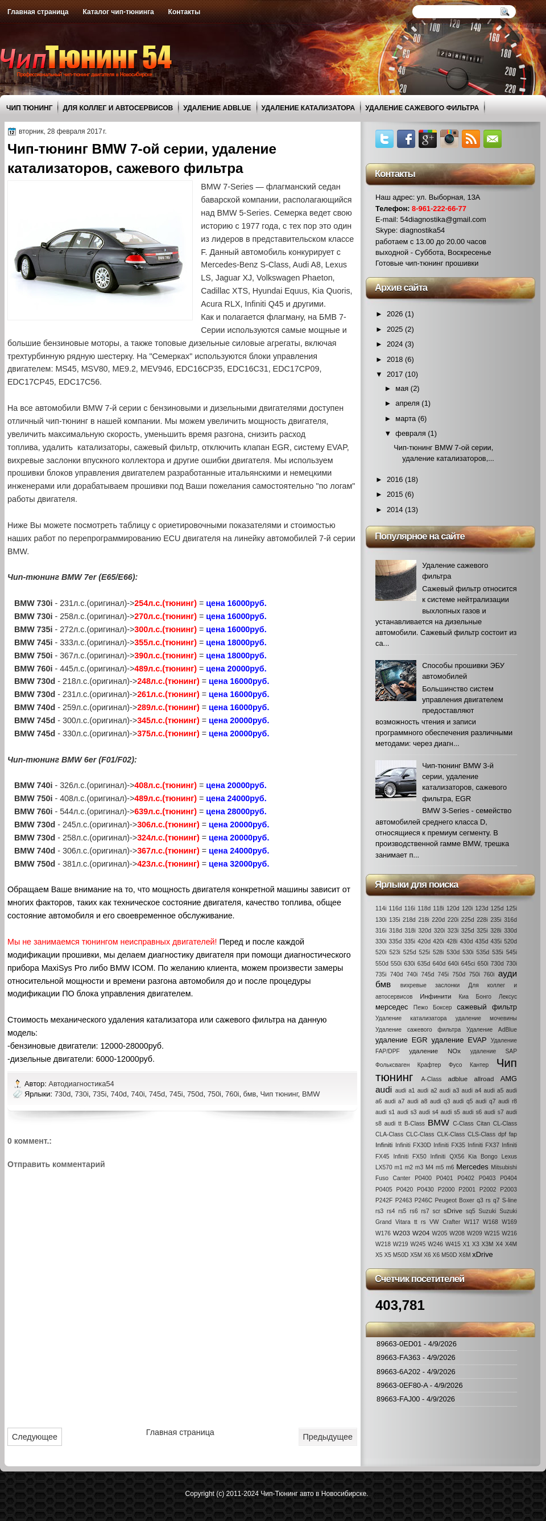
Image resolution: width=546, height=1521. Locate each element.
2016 (396, 479)
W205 (440, 1233)
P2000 (446, 1189)
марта (406, 418)
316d (510, 920)
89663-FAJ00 (398, 1399)
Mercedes (472, 1167)
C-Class (463, 1123)
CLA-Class (389, 1134)
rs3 (379, 1211)
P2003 (508, 1189)
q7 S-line (505, 1200)
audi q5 (463, 1101)
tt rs (420, 1222)
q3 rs (483, 1200)
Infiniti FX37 (483, 1145)
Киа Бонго (475, 997)
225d (467, 920)
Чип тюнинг (29, 108)
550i (396, 964)
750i (214, 1094)
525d (409, 952)
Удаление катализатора (308, 108)
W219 (400, 1244)
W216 (509, 1233)
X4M (511, 1244)
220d (438, 920)
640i (453, 964)
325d (467, 931)
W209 (474, 1233)
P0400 (423, 1178)
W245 (417, 1244)
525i (424, 952)
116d (395, 908)
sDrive (453, 1210)
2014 (396, 509)
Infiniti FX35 (449, 1145)
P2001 (466, 1189)
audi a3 (450, 1090)
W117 (471, 1222)
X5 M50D (396, 1255)
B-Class (414, 1123)
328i (495, 931)
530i (467, 952)
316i (380, 931)
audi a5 (494, 1090)
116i (409, 908)
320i (439, 931)
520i (380, 952)
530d (453, 952)
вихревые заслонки (430, 985)
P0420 (404, 1189)
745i (176, 1094)
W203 (401, 1233)
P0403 (487, 1178)
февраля (411, 433)
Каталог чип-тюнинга (118, 12)
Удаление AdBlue (217, 108)
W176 (383, 1233)
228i (482, 920)
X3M (487, 1244)
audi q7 (485, 1101)
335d (395, 941)
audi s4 (429, 1112)
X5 (379, 1255)
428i (451, 941)
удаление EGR (401, 1040)
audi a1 (405, 1090)
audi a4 (472, 1090)
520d (510, 941)
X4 (499, 1244)
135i (394, 920)
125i (511, 908)
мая (403, 388)
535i (497, 952)
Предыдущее (328, 1436)
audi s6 (472, 1112)
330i (380, 941)
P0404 (508, 1178)
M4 (429, 1167)
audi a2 (427, 1090)
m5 (440, 1167)
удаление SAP (493, 1051)
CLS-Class (481, 1134)
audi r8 (507, 1101)
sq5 (470, 1211)
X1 (466, 1244)
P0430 (425, 1189)
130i (380, 920)
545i (511, 952)
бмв (250, 1094)
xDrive (482, 1254)
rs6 (413, 1211)
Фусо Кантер (469, 1065)
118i (438, 908)
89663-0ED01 (399, 1343)
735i (99, 1094)
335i (409, 941)
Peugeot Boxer (454, 1200)
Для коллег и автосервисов (118, 108)
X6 (427, 1255)
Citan (483, 1123)
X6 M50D (445, 1255)
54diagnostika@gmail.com (443, 219)
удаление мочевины (486, 1018)
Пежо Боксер (432, 1007)
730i (81, 1094)
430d (466, 941)
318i (409, 931)
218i (423, 920)
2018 (396, 359)
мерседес (391, 1007)
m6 (450, 1167)
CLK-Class (451, 1134)
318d (395, 931)
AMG (508, 1078)
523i (394, 952)
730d (63, 1094)
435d (482, 941)
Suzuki (487, 1211)
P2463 (403, 1200)
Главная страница (38, 12)
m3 (419, 1167)
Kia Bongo (482, 1156)
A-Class (431, 1079)
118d (424, 908)
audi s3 (406, 1112)
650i (482, 964)
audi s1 (385, 1112)
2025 (396, 329)
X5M (416, 1255)
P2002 (488, 1189)
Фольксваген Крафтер (408, 1065)
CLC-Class (420, 1134)
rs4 (391, 1211)
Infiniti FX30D (413, 1145)
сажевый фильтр (165, 447)
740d (118, 1094)
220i (453, 920)
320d (424, 931)
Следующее (34, 1436)
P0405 (383, 1189)
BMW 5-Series (243, 212)
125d (497, 908)
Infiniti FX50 (409, 1156)
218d (409, 920)
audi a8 (417, 1101)
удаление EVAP (459, 1040)
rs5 (402, 1211)
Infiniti (383, 1144)
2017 (396, 374)
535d (482, 952)
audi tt (393, 1123)
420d (424, 941)
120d (453, 908)
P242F (383, 1200)
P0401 (444, 1178)
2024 (396, 344)
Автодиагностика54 (82, 1083)
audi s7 (493, 1112)
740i (137, 1094)
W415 (453, 1244)
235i (495, 920)
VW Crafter (444, 1222)
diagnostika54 (422, 230)
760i (232, 1094)
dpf (502, 1134)
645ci (468, 964)
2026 (396, 314)
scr (437, 1211)
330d (510, 931)
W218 (383, 1244)
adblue (458, 1078)
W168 (490, 1222)
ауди (507, 973)
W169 (509, 1222)
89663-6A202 (398, 1371)
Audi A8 (307, 264)
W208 (457, 1233)
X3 (475, 1244)
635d (424, 964)
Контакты (184, 12)
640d (439, 964)
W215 (492, 1233)
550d (381, 964)
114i (380, 908)
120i (467, 908)
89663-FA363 (398, 1357)
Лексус (508, 997)
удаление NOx (435, 1051)
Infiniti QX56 (448, 1156)
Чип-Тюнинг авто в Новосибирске (313, 1494)
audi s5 (450, 1112)
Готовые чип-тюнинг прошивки (426, 263)
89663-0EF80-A (402, 1385)
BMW (311, 1094)
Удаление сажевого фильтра (422, 108)
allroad (484, 1078)
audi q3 (440, 1101)
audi (383, 1089)
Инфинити (435, 996)
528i (438, 952)
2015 (396, 494)
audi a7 (394, 1101)
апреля (408, 403)
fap (513, 1134)
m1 (399, 1167)
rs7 (425, 1211)
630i (409, 964)
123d (482, 908)
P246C (423, 1200)
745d (157, 1094)
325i (482, 931)
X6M (464, 1255)
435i (496, 941)
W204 (420, 1233)
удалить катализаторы (86, 447)
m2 (409, 1167)
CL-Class (505, 1123)
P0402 (465, 1178)
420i (438, 941)
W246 (435, 1244)
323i (453, 931)
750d (195, 1094)
